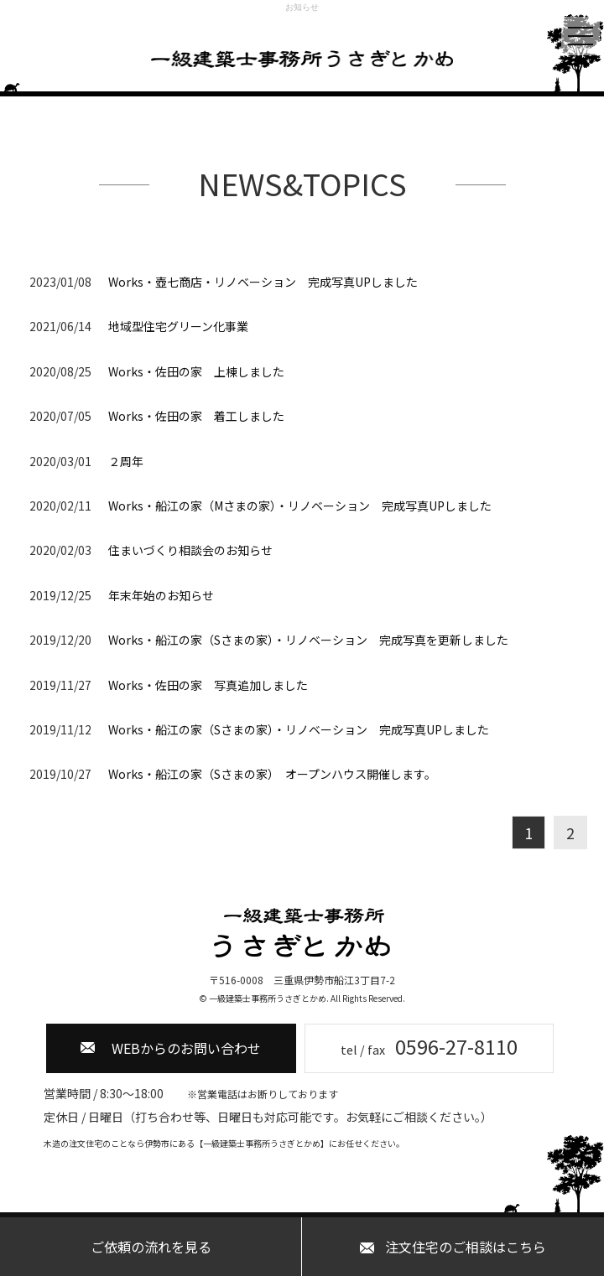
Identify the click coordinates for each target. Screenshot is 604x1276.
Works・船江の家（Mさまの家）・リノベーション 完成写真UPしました (300, 505)
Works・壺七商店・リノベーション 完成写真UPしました (263, 281)
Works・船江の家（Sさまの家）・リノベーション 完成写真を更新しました (308, 639)
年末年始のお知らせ (161, 595)
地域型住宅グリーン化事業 (178, 326)
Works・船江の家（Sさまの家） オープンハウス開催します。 (272, 773)
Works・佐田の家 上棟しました (196, 371)
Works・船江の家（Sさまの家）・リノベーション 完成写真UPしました (298, 729)
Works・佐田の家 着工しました (196, 415)
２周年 (125, 461)
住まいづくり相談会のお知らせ (190, 550)
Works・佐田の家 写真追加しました (208, 685)
